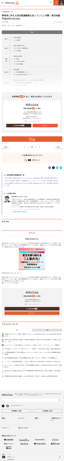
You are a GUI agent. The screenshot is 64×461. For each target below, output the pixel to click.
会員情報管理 (10, 459)
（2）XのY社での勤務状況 (20, 48)
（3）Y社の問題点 (18, 64)
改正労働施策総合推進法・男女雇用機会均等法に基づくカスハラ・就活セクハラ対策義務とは (31, 358)
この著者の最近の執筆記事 (19, 211)
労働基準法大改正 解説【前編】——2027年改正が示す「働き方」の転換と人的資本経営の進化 (31, 376)
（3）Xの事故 (17, 50)
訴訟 (13, 25)
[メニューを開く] (2, 2)
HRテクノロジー (23, 429)
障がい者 (4, 25)
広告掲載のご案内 (48, 411)
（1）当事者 (16, 40)
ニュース (22, 418)
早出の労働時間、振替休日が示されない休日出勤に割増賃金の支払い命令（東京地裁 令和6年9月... (32, 183)
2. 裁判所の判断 (17, 56)
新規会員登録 (18, 125)
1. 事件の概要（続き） (19, 45)
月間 (47, 330)
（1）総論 (16, 59)
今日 (17, 330)
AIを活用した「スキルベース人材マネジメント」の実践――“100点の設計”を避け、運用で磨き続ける (33, 348)
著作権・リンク (11, 457)
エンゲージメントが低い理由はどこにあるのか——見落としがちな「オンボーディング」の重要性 (32, 345)
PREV (5, 147)
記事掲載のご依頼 (16, 411)
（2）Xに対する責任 (19, 61)
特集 (4, 418)
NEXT (59, 147)
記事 (37, 418)
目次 (46, 32)
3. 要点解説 (16, 69)
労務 (9, 25)
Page (6, 39)
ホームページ (15, 206)
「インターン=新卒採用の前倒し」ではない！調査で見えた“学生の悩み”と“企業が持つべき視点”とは (32, 361)
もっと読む (7, 185)
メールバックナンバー (32, 121)
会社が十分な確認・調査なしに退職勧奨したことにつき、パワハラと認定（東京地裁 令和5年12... (32, 180)
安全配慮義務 (18, 25)
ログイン (45, 125)
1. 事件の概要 (17, 37)
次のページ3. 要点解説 (32, 139)
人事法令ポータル (56, 419)
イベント (5, 428)
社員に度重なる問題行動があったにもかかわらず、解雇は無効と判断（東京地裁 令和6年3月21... (32, 178)
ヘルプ (9, 454)
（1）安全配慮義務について (21, 72)
